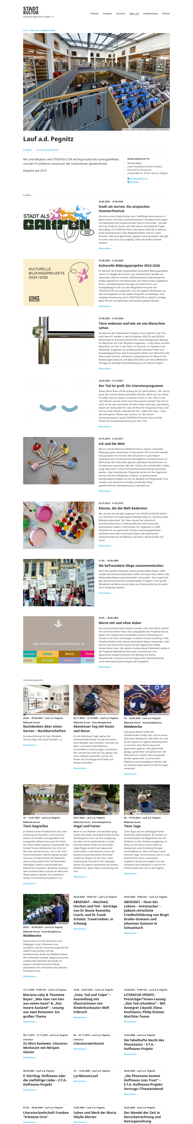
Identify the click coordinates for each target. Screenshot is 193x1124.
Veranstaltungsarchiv (47, 149)
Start (25, 30)
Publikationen (150, 13)
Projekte (107, 13)
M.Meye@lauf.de (138, 178)
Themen (94, 13)
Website (134, 181)
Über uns (134, 13)
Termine (120, 13)
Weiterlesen (105, 248)
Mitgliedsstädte (48, 30)
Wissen (166, 13)
